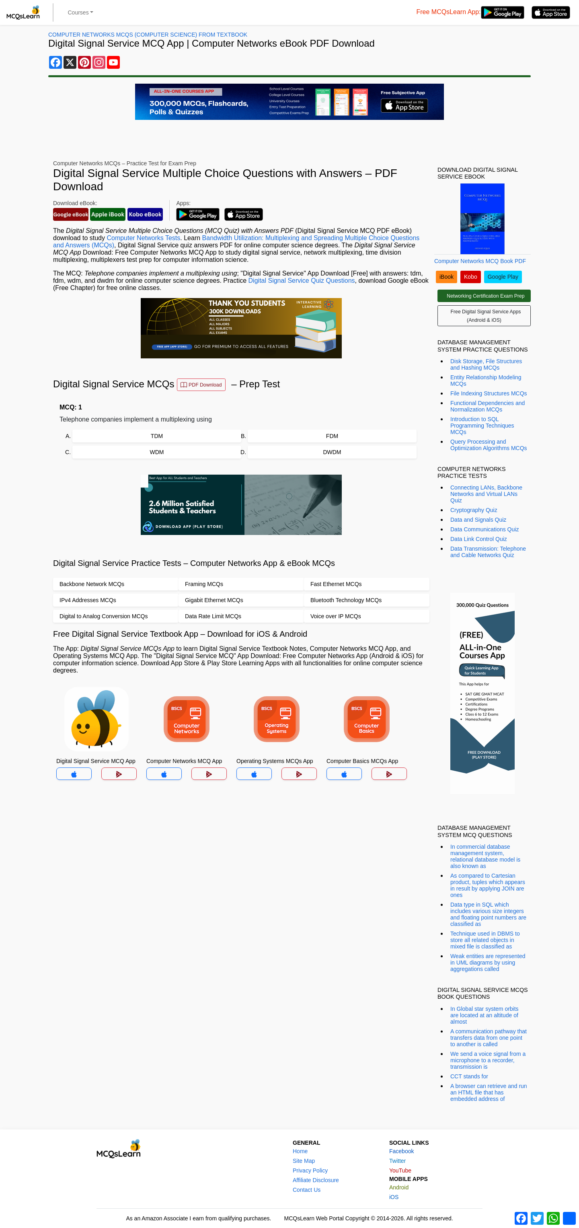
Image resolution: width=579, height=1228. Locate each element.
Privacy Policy (310, 1170)
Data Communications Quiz (484, 529)
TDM (157, 436)
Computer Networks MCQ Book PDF (480, 261)
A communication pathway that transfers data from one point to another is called (488, 1037)
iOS (393, 1197)
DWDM (332, 452)
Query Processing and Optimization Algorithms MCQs (488, 444)
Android (399, 1187)
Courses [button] (78, 12)
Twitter (397, 1161)
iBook (446, 277)
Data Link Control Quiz (478, 539)
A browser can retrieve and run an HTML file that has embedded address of (488, 1092)
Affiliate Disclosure (316, 1180)
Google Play (503, 277)
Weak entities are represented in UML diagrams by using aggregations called (488, 962)
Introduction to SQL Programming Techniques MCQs (482, 425)
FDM (332, 436)
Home (300, 1151)
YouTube (400, 1170)
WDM (157, 452)
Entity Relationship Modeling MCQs (486, 380)
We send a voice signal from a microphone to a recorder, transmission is (488, 1060)
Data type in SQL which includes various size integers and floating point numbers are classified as (488, 914)
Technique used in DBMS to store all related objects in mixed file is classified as (485, 940)
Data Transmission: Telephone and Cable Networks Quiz (488, 551)
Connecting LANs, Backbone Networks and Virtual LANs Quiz (486, 494)
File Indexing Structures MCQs (488, 393)
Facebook (401, 1151)
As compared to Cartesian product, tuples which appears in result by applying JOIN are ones (487, 885)
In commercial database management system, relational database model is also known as (485, 856)
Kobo (470, 277)
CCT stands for (469, 1076)
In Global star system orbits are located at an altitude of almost (484, 1015)
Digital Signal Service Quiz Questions (301, 280)
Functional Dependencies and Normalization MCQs (487, 406)
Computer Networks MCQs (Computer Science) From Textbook (147, 34)
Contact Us (306, 1190)
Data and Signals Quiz (478, 519)
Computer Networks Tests (143, 237)
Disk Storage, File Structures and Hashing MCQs (486, 364)
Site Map (304, 1161)
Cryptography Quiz (473, 510)
